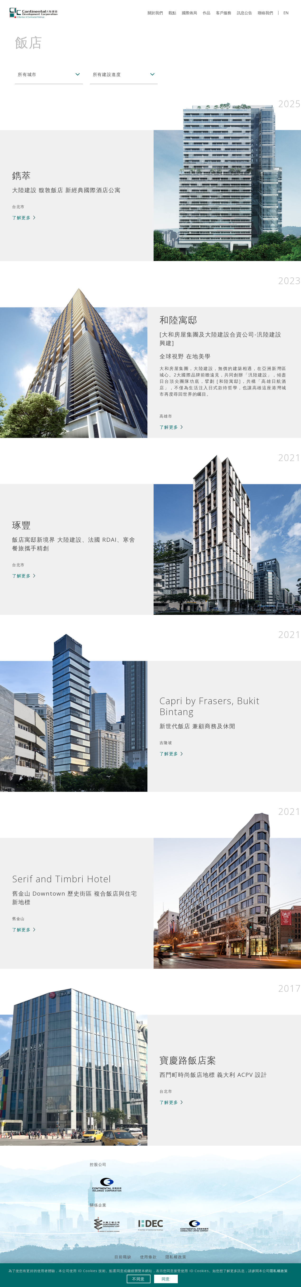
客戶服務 (223, 12)
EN (286, 12)
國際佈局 (189, 12)
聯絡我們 (265, 12)
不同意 (138, 1279)
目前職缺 (122, 1256)
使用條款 (148, 1256)
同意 (166, 1279)
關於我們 (155, 12)
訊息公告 (244, 12)
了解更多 (21, 217)
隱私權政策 (176, 1256)
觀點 (172, 12)
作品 (206, 12)
